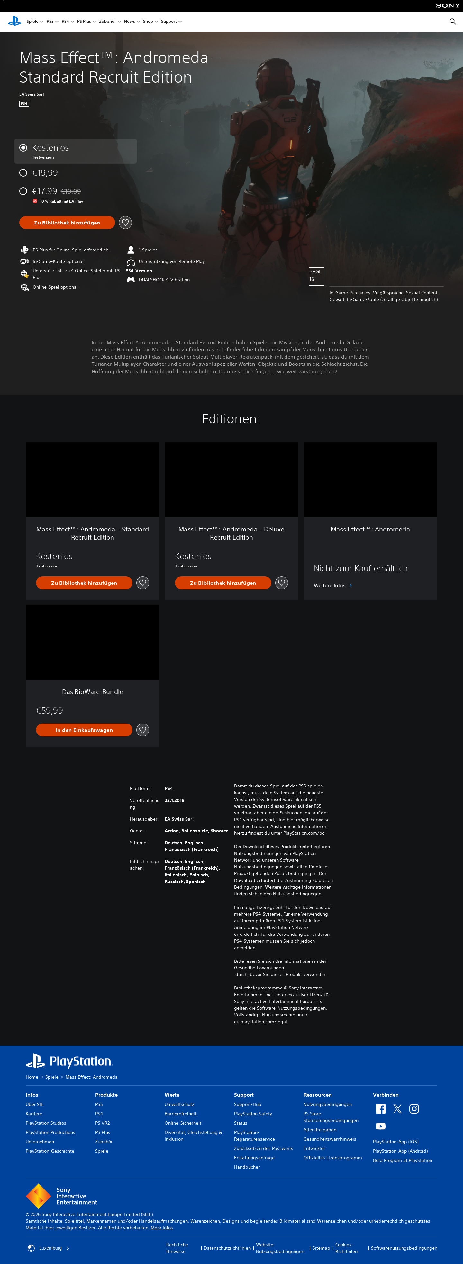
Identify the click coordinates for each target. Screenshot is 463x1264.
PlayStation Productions (50, 1132)
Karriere (34, 1114)
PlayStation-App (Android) (400, 1151)
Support (169, 22)
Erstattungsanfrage (254, 1158)
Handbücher (247, 1167)
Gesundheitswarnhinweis (330, 1139)
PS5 (50, 22)
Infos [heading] (32, 1095)
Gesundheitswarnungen (259, 967)
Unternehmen (40, 1142)
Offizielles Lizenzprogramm (333, 1158)
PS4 (65, 22)
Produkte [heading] (106, 1095)
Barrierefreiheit (180, 1114)
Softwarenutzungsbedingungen (404, 1248)
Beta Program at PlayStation (402, 1160)
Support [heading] (244, 1095)
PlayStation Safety (253, 1114)
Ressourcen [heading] (318, 1095)
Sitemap (321, 1248)
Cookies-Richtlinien (346, 1248)
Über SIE (34, 1104)
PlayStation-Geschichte (50, 1151)
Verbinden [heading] (386, 1095)
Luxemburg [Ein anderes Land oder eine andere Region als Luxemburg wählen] (48, 1248)
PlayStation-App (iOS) (395, 1142)
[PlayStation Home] (14, 22)
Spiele (33, 22)
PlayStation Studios (46, 1123)
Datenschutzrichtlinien (227, 1248)
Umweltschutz (179, 1104)
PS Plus (84, 22)
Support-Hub (247, 1104)
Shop (148, 22)
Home (32, 1077)
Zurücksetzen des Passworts (263, 1148)
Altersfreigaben (320, 1130)
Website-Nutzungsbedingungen (280, 1248)
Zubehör (107, 22)
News (129, 22)
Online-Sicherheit (183, 1123)
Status (240, 1123)
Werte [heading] (172, 1095)
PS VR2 (102, 1123)
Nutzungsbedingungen (328, 1104)
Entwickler (314, 1148)
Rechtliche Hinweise (177, 1248)
